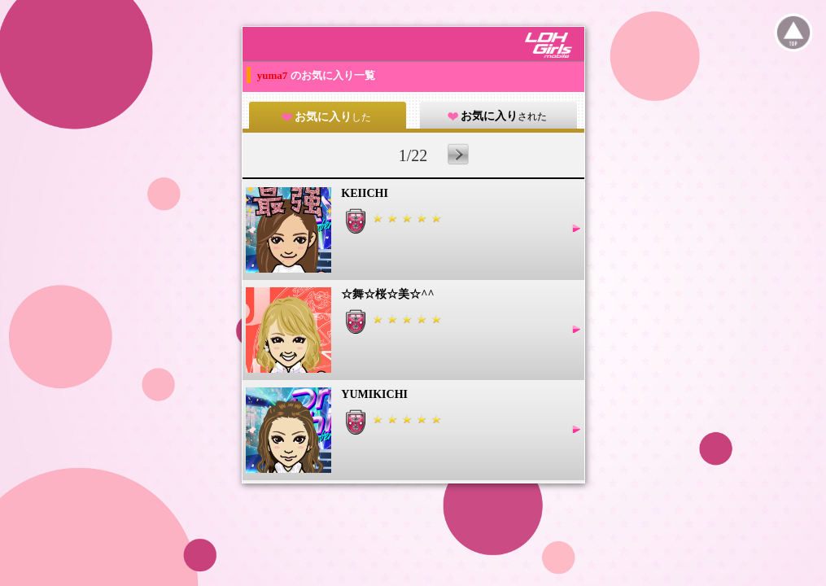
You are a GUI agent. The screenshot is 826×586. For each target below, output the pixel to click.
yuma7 (274, 75)
